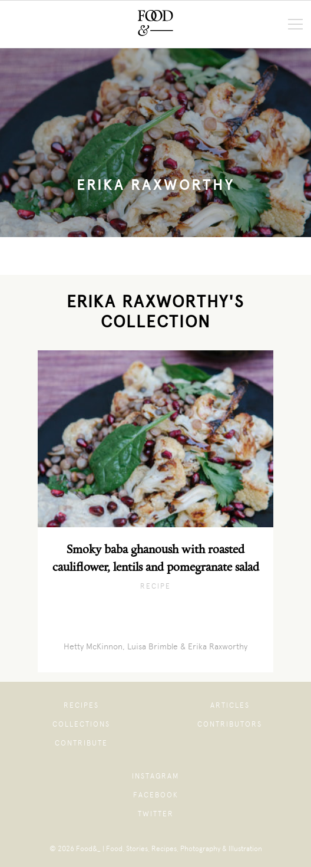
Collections (81, 724)
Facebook (155, 795)
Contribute (81, 743)
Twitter (156, 814)
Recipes (81, 705)
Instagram (155, 776)
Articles (230, 705)
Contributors (229, 724)
